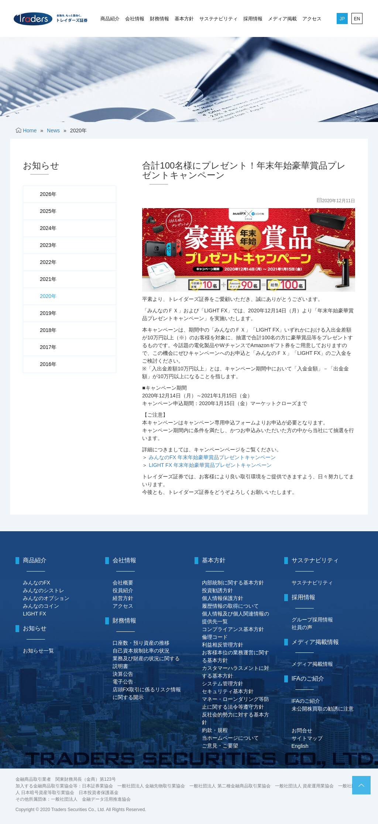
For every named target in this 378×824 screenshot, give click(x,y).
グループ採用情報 (312, 620)
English (300, 746)
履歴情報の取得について (230, 606)
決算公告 (123, 674)
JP (342, 18)
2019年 (48, 313)
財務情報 (159, 18)
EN (357, 18)
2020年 (48, 296)
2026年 (48, 194)
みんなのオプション (46, 598)
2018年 (48, 330)
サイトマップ (307, 738)
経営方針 (123, 598)
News (53, 130)
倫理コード (215, 637)
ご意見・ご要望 (220, 746)
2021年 (48, 279)
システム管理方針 (222, 683)
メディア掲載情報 (312, 664)
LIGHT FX (34, 614)
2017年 (48, 347)
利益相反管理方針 (222, 645)
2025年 (48, 211)
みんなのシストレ (43, 590)
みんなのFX (36, 583)
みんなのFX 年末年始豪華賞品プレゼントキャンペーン (212, 457)
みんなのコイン (41, 606)
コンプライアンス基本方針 (233, 629)
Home (30, 130)
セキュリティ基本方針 (228, 691)
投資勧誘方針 (217, 590)
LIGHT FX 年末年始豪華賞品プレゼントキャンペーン (210, 465)
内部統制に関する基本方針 (233, 583)
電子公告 (123, 682)
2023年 (48, 245)
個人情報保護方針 (222, 598)
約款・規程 (215, 730)
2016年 (48, 364)
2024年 (48, 228)
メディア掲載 (282, 18)
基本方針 (184, 18)
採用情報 (252, 18)
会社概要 (123, 583)
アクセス (312, 18)
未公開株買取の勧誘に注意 (323, 709)
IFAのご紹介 (306, 701)
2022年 (48, 262)
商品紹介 (110, 18)
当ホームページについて (230, 738)
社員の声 (302, 627)
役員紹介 (123, 590)
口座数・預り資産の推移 (141, 643)
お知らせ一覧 (38, 651)
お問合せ (302, 730)
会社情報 (134, 18)
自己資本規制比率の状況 (141, 651)
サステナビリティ (218, 18)
